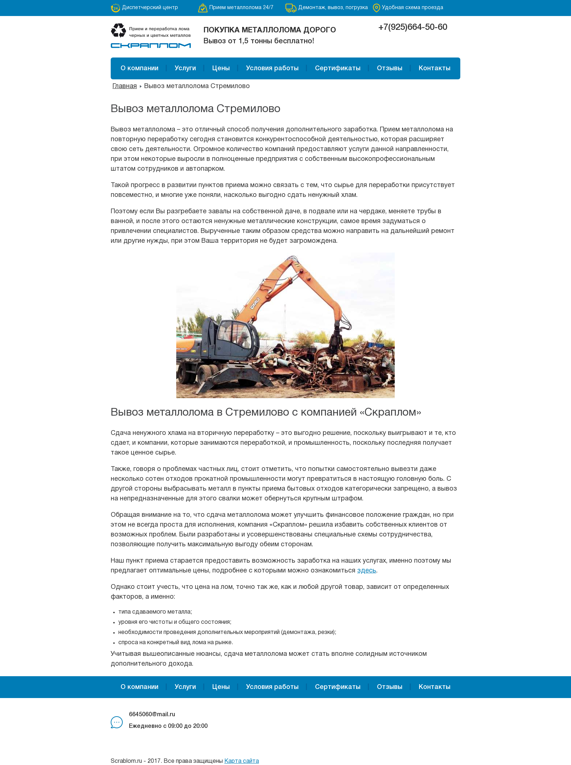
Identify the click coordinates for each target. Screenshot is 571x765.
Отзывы (389, 68)
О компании (139, 68)
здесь (366, 571)
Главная (125, 86)
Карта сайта (241, 761)
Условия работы (272, 68)
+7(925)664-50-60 (412, 28)
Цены (221, 68)
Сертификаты (338, 68)
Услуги (185, 68)
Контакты (434, 68)
